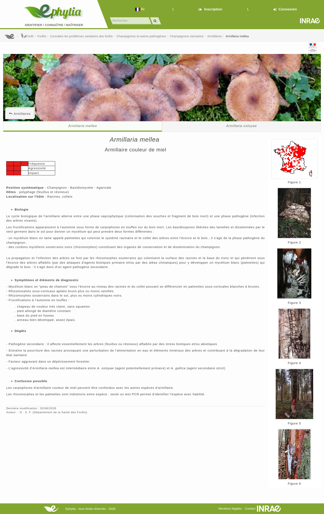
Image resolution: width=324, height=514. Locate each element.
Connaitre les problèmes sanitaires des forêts (81, 36)
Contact (250, 508)
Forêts (41, 36)
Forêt (27, 36)
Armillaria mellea (237, 36)
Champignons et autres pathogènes (141, 36)
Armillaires (214, 36)
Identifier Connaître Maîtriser (54, 25)
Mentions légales (230, 508)
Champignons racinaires (186, 36)
